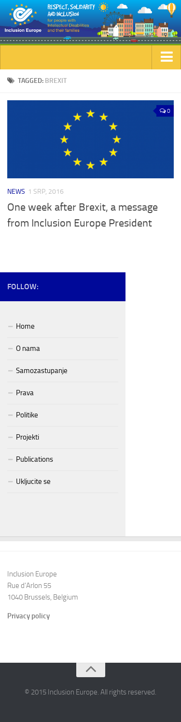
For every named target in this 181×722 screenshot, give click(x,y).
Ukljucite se (33, 481)
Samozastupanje (42, 370)
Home (25, 326)
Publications (34, 459)
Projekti (27, 437)
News (16, 191)
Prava (25, 392)
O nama (28, 348)
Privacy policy (28, 616)
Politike (27, 415)
